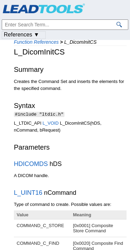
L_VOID (51, 123)
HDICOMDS (31, 164)
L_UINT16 (28, 193)
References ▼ (21, 35)
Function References (36, 42)
